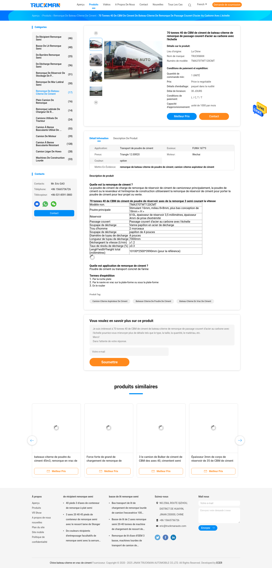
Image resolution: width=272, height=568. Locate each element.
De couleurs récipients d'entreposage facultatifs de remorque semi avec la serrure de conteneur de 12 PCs (82, 536)
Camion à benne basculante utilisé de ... (54, 128)
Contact (54, 213)
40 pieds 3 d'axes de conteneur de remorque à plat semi (82, 505)
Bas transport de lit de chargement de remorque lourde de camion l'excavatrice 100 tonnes (129, 508)
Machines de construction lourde (54, 159)
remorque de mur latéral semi (54, 83)
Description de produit (125, 138)
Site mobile (38, 532)
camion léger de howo (54, 151)
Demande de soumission (227, 4)
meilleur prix (182, 116)
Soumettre (109, 362)
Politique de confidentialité (39, 539)
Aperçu (36, 503)
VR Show (37, 512)
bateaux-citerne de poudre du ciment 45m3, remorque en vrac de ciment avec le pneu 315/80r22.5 (55, 460)
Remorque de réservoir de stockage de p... (54, 74)
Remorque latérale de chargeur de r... (54, 110)
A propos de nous (41, 517)
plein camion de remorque (54, 101)
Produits (36, 507)
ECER (219, 562)
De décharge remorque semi (54, 65)
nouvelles (37, 522)
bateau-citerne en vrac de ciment (195, 301)
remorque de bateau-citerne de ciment (54, 92)
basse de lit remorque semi (54, 47)
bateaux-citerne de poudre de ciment (153, 301)
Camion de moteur (54, 136)
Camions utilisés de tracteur (54, 119)
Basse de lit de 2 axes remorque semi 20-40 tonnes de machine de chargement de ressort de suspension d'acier (129, 525)
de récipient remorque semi (54, 38)
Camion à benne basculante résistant (54, 144)
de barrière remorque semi (54, 56)
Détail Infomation (99, 138)
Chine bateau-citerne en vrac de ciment (71, 562)
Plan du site (38, 527)
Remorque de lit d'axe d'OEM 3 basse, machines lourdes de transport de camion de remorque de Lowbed (128, 541)
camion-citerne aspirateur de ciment (109, 301)
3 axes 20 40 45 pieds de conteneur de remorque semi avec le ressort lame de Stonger (83, 519)
